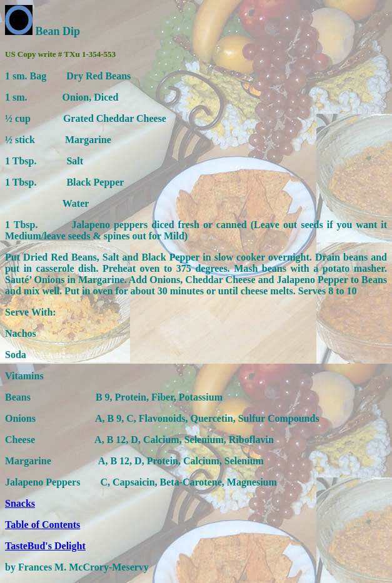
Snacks (20, 503)
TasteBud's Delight (45, 546)
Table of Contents (42, 524)
